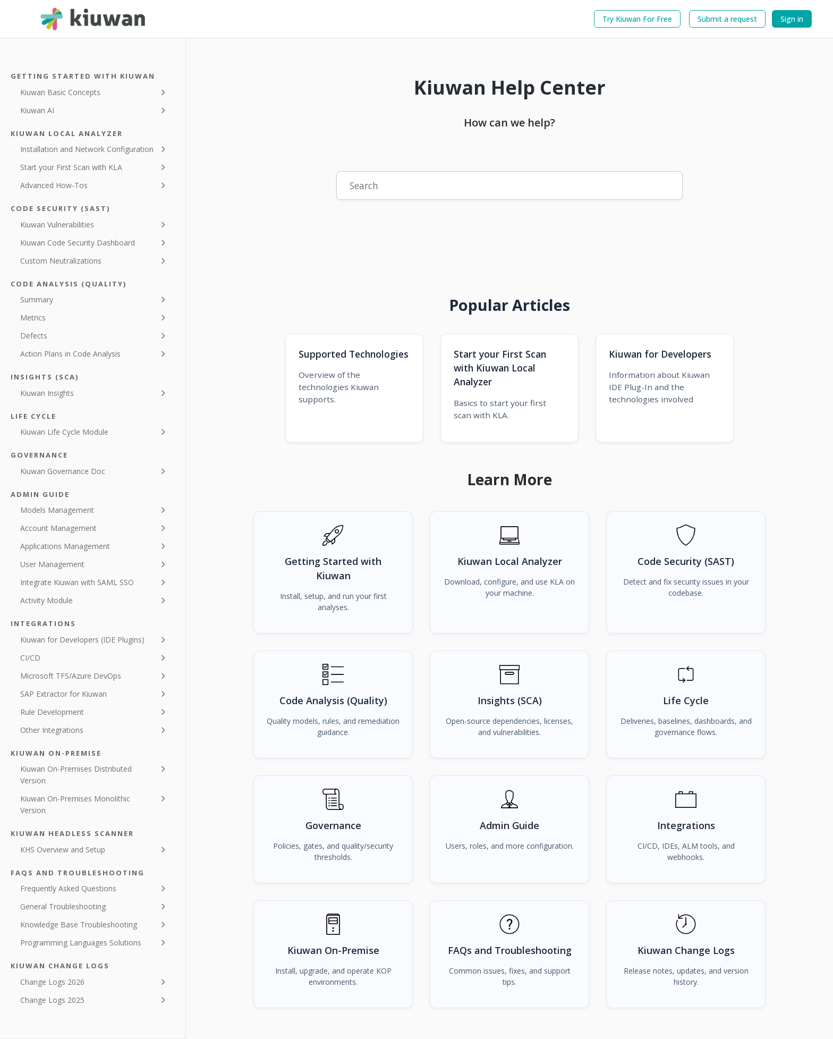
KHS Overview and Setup (62, 849)
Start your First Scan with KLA (71, 167)
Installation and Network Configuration (87, 149)
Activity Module (46, 600)
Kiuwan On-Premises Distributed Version (76, 774)
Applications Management (65, 546)
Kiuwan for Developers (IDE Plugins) (82, 640)
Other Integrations (51, 730)
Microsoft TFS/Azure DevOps (70, 676)
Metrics (33, 317)
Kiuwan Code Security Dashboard (77, 243)
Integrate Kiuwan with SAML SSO (77, 582)
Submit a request (727, 19)
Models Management (57, 510)
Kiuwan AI (37, 110)
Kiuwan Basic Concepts (60, 92)
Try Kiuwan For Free (637, 19)
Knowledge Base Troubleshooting (78, 924)
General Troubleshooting (63, 906)
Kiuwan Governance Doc (62, 471)
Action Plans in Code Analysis (70, 354)
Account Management (58, 528)
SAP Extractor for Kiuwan (63, 694)
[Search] (509, 185)
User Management (52, 564)
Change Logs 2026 (52, 982)
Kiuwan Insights (47, 393)
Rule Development (52, 712)
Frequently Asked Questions (68, 888)
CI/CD (30, 658)
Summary (36, 299)
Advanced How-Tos (54, 185)
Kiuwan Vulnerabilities (57, 224)
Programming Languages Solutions (80, 942)
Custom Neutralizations (60, 261)
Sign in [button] (791, 19)
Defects (33, 336)
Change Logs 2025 (52, 1000)
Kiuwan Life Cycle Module (64, 432)
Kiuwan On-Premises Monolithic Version (75, 804)
